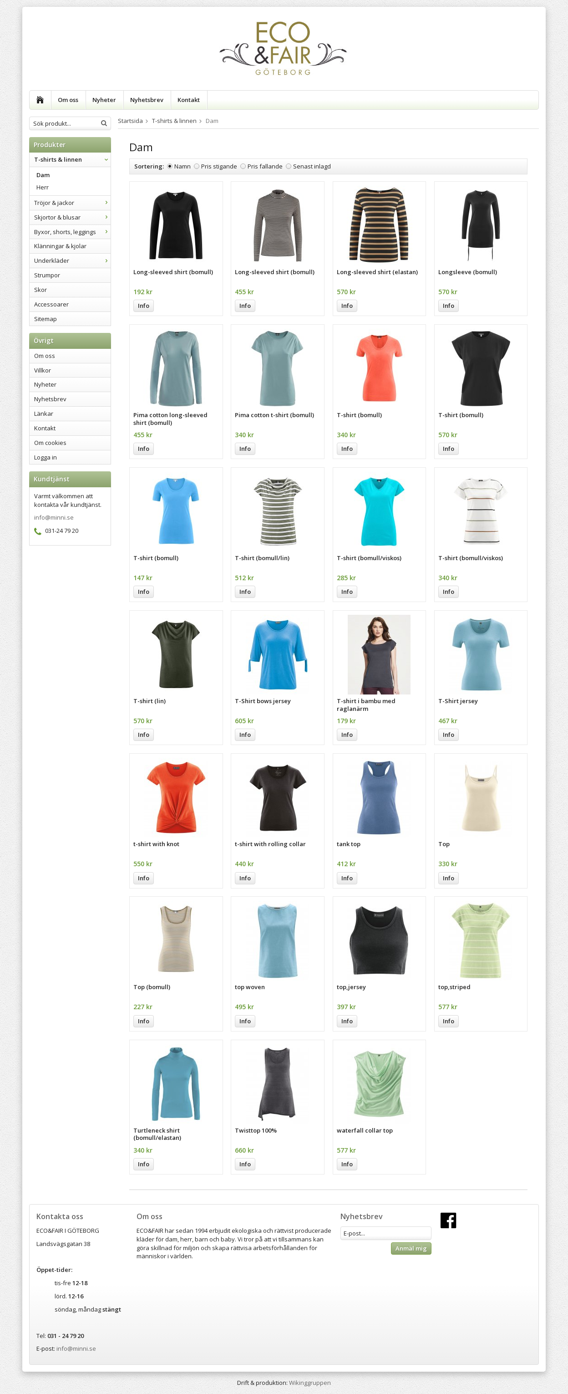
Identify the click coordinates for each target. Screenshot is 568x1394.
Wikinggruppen (310, 1383)
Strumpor (47, 275)
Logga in (45, 457)
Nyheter (104, 100)
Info (143, 305)
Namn (182, 166)
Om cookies (50, 443)
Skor (40, 290)
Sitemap (45, 319)
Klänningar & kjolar (60, 246)
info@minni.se (54, 517)
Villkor (42, 370)
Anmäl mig (411, 1248)
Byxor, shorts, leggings (72, 232)
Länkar (43, 413)
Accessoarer (51, 304)
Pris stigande (219, 166)
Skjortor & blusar (72, 217)
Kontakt (189, 100)
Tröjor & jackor (72, 203)
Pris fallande (265, 166)
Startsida (130, 121)
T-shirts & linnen (72, 159)
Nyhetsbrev (146, 100)
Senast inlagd (312, 166)
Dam (43, 175)
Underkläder (72, 260)
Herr (42, 187)
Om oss (68, 100)
